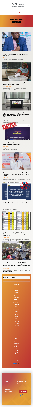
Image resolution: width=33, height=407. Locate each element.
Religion (16, 311)
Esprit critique (16, 302)
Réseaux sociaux (16, 309)
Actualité (16, 290)
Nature (16, 306)
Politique (16, 308)
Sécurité (16, 318)
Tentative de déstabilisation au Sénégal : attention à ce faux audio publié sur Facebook (16, 143)
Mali (16, 348)
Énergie (16, 301)
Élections (16, 299)
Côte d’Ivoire (16, 347)
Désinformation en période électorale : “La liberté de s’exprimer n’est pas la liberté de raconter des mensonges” (16, 54)
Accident (16, 289)
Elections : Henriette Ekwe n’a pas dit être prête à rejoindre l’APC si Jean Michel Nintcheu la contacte (16, 203)
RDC (16, 345)
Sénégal (16, 352)
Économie (16, 295)
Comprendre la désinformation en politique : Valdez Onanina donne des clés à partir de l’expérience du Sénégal (16, 174)
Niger (16, 350)
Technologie (16, 321)
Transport (16, 327)
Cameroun (16, 341)
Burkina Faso (16, 340)
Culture (16, 294)
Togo (16, 354)
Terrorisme (16, 323)
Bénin (16, 338)
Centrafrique (16, 343)
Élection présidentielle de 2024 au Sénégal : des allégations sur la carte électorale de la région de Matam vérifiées (15, 234)
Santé (16, 315)
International (16, 304)
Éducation (16, 297)
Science (16, 316)
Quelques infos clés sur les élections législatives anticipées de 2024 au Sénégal (15, 83)
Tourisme (16, 325)
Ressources (16, 313)
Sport (16, 320)
